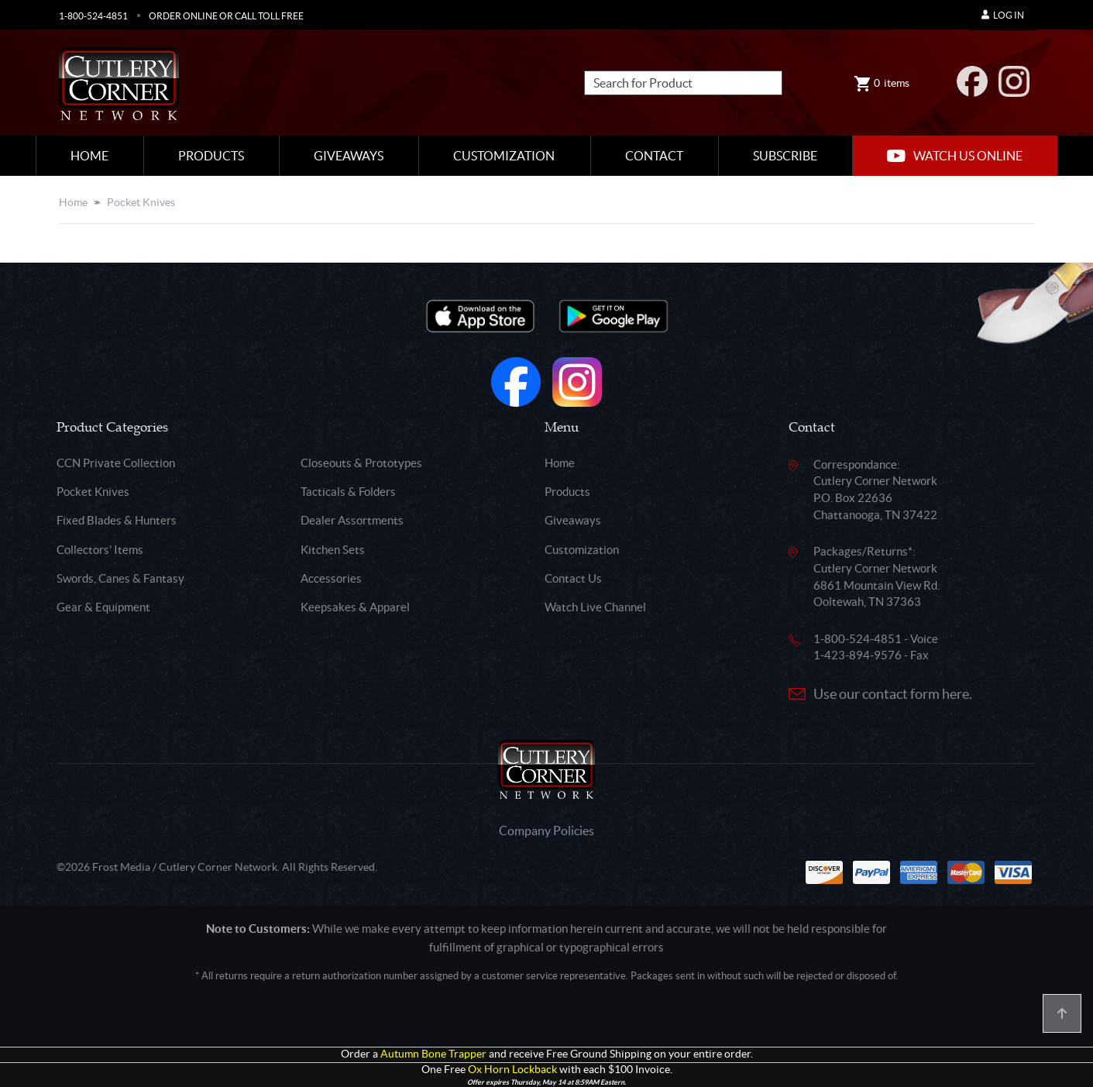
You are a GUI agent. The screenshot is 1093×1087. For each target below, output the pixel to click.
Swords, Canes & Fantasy (120, 578)
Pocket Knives (141, 202)
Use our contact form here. (892, 694)
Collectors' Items (100, 549)
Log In (1002, 15)
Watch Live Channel (595, 607)
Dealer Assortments (352, 520)
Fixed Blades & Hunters (117, 520)
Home (89, 156)
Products (211, 156)
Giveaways (348, 156)
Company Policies (546, 831)
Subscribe (785, 156)
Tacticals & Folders (348, 491)
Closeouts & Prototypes (361, 463)
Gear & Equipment (103, 607)
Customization (504, 156)
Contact (654, 156)
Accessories (331, 578)
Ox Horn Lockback (512, 1069)
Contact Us (573, 578)
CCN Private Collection (116, 463)
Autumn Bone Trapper (433, 1054)
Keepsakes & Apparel (355, 607)
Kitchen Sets (333, 549)
